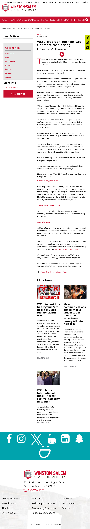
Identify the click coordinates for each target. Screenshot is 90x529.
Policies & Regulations (43, 512)
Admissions (16, 19)
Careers (66, 508)
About (5, 19)
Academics (30, 19)
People (8, 69)
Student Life (68, 19)
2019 (42, 28)
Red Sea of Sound (10, 87)
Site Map (36, 498)
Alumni (59, 272)
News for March (12, 36)
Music (42, 272)
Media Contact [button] (18, 94)
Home (4, 28)
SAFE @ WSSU (9, 512)
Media (64, 272)
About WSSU (12, 28)
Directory (67, 498)
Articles (36, 28)
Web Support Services (43, 503)
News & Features (25, 28)
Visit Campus (69, 503)
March (49, 28)
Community (10, 61)
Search (82, 19)
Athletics (42, 19)
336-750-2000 (34, 490)
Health (8, 65)
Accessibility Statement (44, 508)
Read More (43, 358)
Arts (39, 34)
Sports (8, 77)
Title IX (5, 508)
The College (50, 272)
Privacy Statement (11, 498)
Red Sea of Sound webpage (66, 249)
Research (54, 19)
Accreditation (9, 503)
